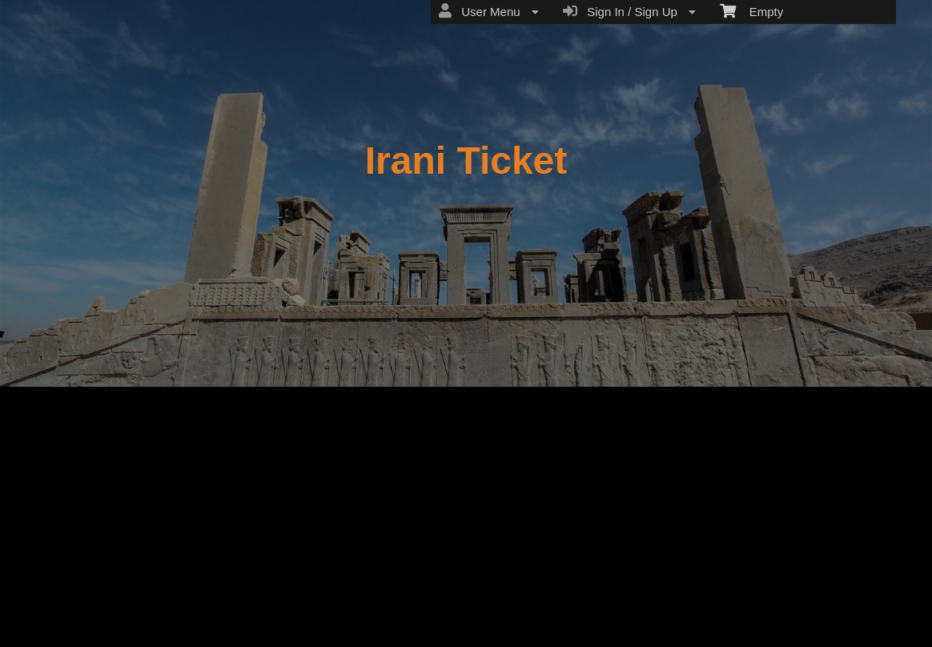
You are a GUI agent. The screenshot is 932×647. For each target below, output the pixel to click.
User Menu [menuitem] (489, 11)
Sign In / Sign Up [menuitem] (629, 11)
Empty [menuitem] (751, 10)
